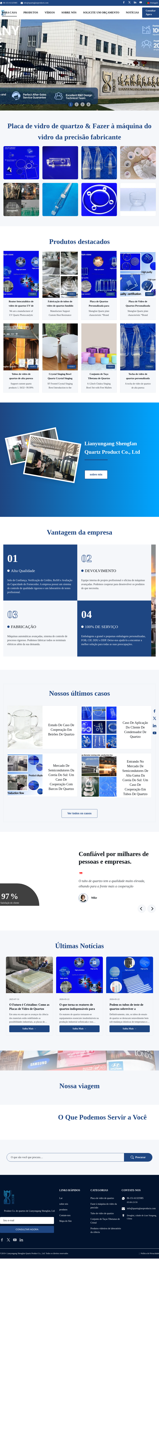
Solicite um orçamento (101, 12)
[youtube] (15, 1240)
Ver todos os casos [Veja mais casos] (80, 813)
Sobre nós (68, 12)
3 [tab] (82, 104)
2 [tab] (76, 104)
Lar (60, 1198)
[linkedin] (21, 1240)
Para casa (9, 12)
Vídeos (50, 12)
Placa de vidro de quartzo (102, 1198)
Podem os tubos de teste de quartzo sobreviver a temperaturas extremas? (126, 1009)
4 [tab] (88, 104)
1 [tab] (70, 104)
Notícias (132, 12)
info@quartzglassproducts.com (36, 3)
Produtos (30, 12)
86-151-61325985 (135, 1198)
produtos (63, 1209)
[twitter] (8, 1240)
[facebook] (2, 1240)
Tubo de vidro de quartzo (102, 1213)
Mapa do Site (65, 1221)
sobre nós (96, 474)
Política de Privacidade (150, 1253)
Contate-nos (65, 1215)
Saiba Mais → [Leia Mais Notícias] (29, 1028)
